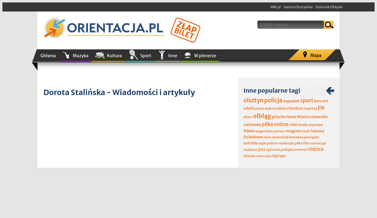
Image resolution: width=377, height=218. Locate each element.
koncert (321, 101)
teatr (306, 131)
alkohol (283, 108)
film (306, 143)
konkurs (296, 108)
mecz (260, 156)
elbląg (262, 116)
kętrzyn (279, 156)
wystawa (316, 125)
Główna (48, 55)
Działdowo (253, 137)
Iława (248, 131)
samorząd (318, 143)
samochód (280, 137)
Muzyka (81, 55)
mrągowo (293, 131)
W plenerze (205, 55)
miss (267, 137)
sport (306, 100)
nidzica (316, 149)
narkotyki (286, 143)
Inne (172, 55)
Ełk (321, 108)
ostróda (250, 143)
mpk (262, 143)
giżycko (279, 116)
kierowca (296, 137)
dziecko (249, 156)
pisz (261, 149)
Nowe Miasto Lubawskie (307, 116)
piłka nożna (275, 124)
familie (303, 125)
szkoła (249, 108)
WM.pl (275, 7)
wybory (270, 108)
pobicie (272, 143)
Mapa (315, 55)
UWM (293, 125)
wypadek (291, 101)
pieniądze (311, 137)
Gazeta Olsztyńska (298, 7)
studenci (250, 149)
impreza (310, 108)
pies (268, 156)
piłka (298, 143)
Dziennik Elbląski (329, 7)
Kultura (114, 55)
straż (276, 149)
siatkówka (252, 124)
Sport (145, 55)
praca (259, 108)
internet (300, 149)
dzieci (248, 117)
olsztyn (253, 100)
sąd (268, 149)
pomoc (279, 131)
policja (273, 100)
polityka (287, 149)
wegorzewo (264, 131)
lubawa (317, 131)
